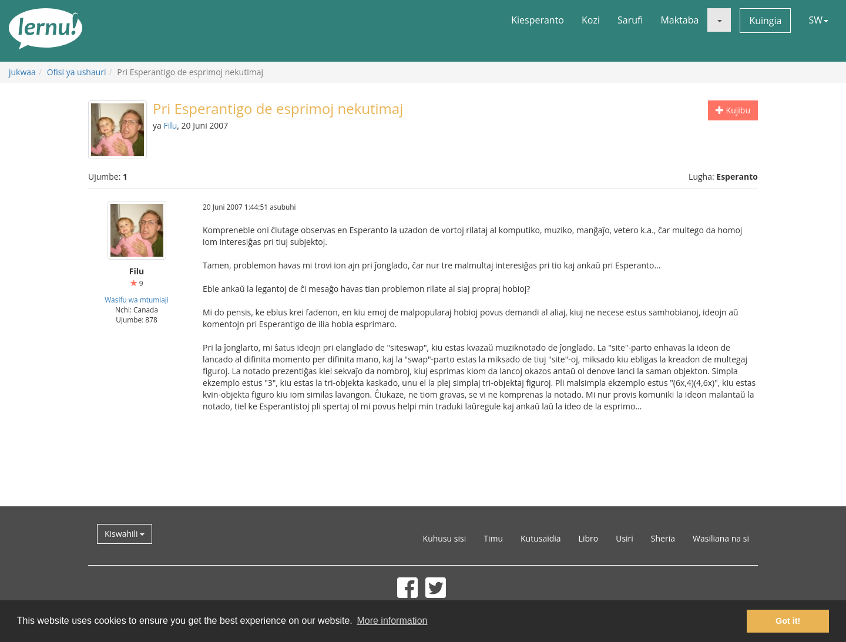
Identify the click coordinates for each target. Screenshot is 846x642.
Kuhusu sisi (444, 538)
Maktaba (679, 20)
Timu (493, 538)
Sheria (663, 538)
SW (818, 20)
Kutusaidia (541, 538)
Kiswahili (125, 533)
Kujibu (733, 110)
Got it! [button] (788, 621)
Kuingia (765, 20)
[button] (719, 20)
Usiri (624, 538)
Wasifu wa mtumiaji (137, 299)
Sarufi (630, 20)
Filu (170, 125)
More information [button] (392, 621)
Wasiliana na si (721, 538)
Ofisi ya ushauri (76, 72)
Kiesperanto (537, 20)
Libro (589, 538)
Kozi (591, 20)
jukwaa (22, 72)
